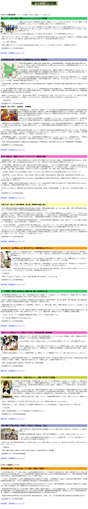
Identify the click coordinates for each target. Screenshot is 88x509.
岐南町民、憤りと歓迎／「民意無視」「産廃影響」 (16, 106)
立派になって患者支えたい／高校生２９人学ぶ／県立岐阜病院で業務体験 (26, 332)
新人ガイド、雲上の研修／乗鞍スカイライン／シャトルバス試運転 (24, 18)
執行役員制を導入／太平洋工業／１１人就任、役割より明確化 (22, 468)
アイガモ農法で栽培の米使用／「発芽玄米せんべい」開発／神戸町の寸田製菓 (28, 377)
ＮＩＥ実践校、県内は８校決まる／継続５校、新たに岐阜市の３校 (24, 291)
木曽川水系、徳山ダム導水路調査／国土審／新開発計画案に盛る (23, 204)
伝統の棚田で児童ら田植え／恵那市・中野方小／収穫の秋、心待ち (24, 425)
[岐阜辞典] (4, 53)
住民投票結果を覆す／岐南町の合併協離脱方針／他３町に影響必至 (24, 60)
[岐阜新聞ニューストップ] (17, 53)
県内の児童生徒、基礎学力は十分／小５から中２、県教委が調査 (23, 156)
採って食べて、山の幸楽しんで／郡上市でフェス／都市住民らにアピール (26, 248)
